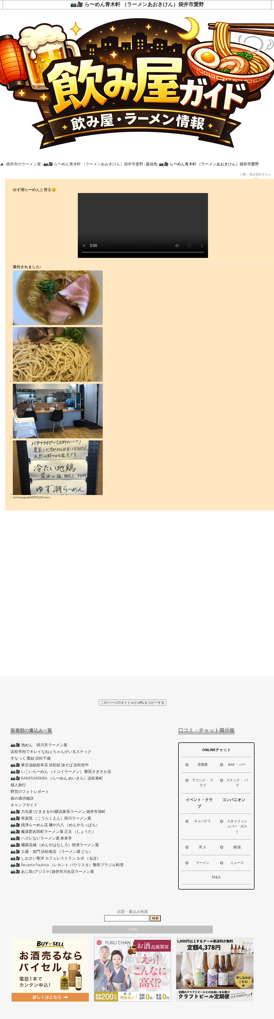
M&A (216, 877)
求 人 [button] (195, 847)
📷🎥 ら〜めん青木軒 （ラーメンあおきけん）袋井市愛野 (93, 164)
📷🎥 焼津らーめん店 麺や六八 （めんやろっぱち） (55, 825)
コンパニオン (233, 800)
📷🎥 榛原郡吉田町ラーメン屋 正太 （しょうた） (53, 832)
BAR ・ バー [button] (232, 765)
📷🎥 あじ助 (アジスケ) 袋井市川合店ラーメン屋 (52, 872)
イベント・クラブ (199, 803)
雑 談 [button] (230, 847)
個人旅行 (18, 785)
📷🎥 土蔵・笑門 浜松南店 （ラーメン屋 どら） (52, 852)
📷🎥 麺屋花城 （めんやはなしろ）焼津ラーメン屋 (55, 845)
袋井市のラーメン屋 (23, 164)
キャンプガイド (24, 805)
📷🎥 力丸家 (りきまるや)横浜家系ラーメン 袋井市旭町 (58, 812)
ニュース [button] (231, 863)
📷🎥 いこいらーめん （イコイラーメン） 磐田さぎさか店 (61, 772)
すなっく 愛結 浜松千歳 (31, 758)
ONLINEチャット (216, 750)
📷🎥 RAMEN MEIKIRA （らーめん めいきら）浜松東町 (57, 778)
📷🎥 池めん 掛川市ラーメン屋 (39, 745)
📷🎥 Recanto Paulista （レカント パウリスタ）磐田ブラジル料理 (67, 865)
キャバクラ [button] (197, 821)
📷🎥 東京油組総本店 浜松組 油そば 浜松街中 (50, 765)
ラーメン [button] (196, 863)
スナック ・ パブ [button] (233, 783)
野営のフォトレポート (30, 792)
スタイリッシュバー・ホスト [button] (233, 826)
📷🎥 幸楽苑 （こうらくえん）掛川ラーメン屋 (51, 818)
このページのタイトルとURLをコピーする (132, 702)
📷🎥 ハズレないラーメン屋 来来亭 (41, 838)
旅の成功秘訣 (22, 798)
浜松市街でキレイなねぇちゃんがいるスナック (51, 752)
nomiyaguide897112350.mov (31, 497)
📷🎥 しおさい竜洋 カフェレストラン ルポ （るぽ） (55, 858)
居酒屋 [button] (195, 765)
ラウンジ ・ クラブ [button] (198, 783)
